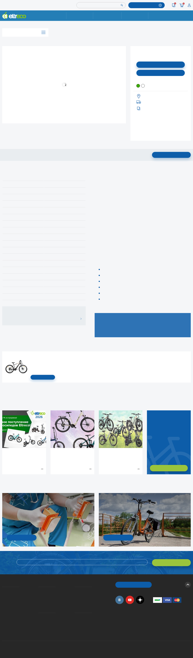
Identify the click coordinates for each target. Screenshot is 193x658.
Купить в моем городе (160, 72)
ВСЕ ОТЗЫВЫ (79, 319)
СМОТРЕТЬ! (118, 537)
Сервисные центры (75, 623)
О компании (2, 589)
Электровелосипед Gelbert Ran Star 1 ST (32, 355)
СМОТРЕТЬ (42, 377)
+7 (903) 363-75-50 (154, 630)
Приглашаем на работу (3, 614)
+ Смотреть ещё (2, 480)
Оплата (134, 15)
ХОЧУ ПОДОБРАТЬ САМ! (168, 468)
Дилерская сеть (75, 618)
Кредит (38, 598)
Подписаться (160, 64)
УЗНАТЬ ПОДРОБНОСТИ (21, 537)
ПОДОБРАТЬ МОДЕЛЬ (144, 5)
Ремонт (79, 15)
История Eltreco (3, 593)
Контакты (161, 15)
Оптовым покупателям (3, 618)
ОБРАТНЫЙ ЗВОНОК (133, 583)
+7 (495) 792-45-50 (189, 18)
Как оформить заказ (76, 593)
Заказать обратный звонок (150, 456)
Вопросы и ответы (75, 589)
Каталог (25, 31)
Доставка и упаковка (107, 15)
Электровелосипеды (3, 598)
